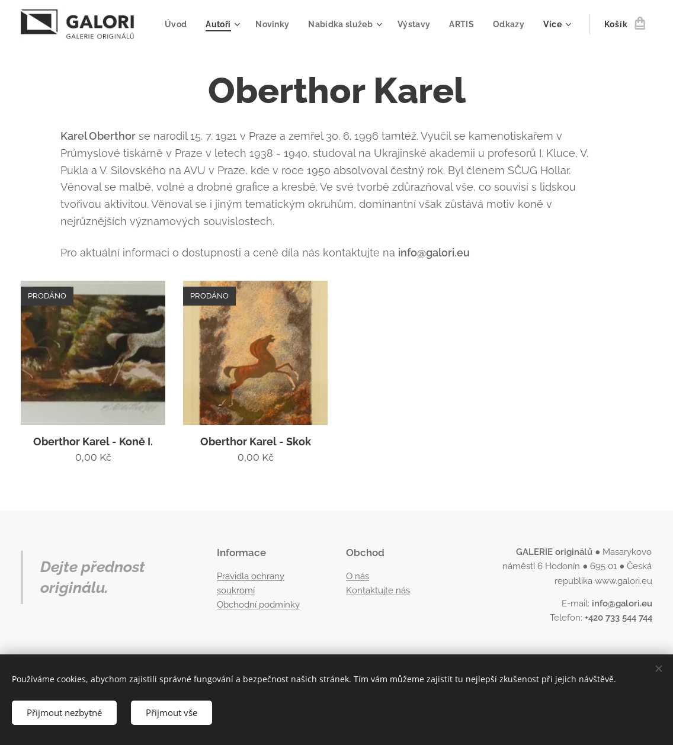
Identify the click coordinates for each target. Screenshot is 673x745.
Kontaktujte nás (378, 590)
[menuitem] (220, 24)
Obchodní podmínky (258, 604)
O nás (357, 576)
